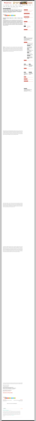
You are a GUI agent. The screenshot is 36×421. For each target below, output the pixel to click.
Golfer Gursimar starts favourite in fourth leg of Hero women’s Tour (7, 390)
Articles (3, 8)
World (6, 6)
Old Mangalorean (18, 418)
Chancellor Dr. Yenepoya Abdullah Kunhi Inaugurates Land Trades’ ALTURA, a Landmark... (28, 39)
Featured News (25, 42)
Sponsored (25, 68)
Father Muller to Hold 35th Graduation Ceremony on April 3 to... (30, 54)
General (11, 6)
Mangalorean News (7, 8)
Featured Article (25, 29)
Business (9, 6)
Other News (13, 418)
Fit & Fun (10, 418)
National (4, 6)
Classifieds (28, 52)
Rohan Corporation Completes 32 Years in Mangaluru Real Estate (30, 44)
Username (25, 23)
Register (27, 27)
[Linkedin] (6, 30)
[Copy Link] (10, 30)
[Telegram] (12, 30)
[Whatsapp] (13, 30)
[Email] (9, 30)
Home (3, 418)
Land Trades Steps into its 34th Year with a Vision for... (26, 65)
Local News (9, 8)
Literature (17, 6)
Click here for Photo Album (8, 382)
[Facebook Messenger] (11, 30)
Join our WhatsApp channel (26, 13)
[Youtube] (7, 30)
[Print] (8, 30)
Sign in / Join (12, 0)
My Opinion (14, 6)
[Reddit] (5, 30)
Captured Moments (25, 88)
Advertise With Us (20, 6)
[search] (28, 18)
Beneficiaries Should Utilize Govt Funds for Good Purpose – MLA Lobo (18, 390)
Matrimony (21, 418)
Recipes (8, 418)
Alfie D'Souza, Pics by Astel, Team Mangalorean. (7, 12)
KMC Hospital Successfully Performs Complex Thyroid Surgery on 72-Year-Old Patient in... (26, 74)
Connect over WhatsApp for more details (28, 11)
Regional (23, 418)
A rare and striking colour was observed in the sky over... (28, 90)
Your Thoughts (15, 418)
